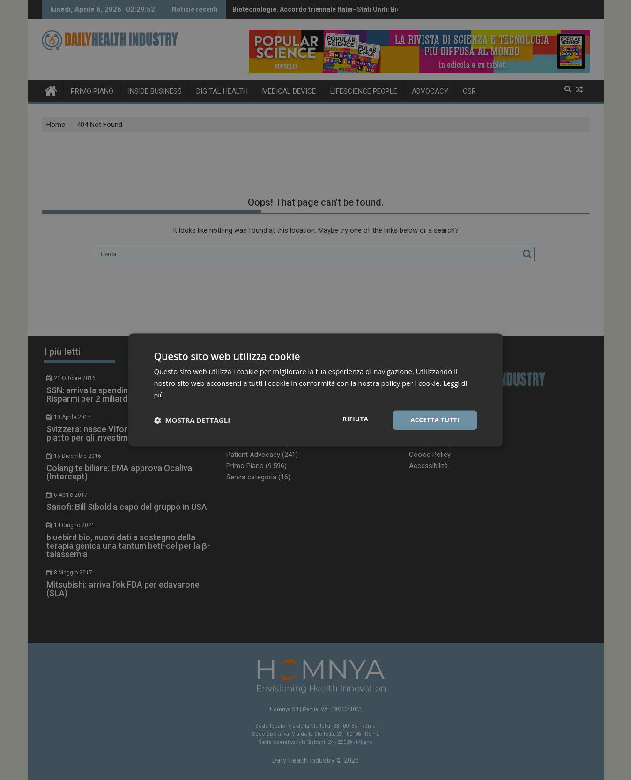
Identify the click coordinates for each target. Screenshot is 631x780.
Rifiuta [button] (352, 419)
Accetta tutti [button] (434, 419)
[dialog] (315, 390)
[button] (192, 420)
